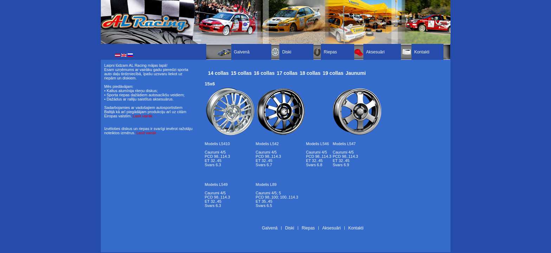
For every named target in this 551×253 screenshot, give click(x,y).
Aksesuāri (375, 52)
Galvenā (242, 52)
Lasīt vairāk (143, 116)
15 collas (241, 73)
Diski (286, 52)
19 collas (333, 73)
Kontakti (421, 52)
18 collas (310, 73)
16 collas (264, 73)
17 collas (287, 73)
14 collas (218, 73)
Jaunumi (355, 73)
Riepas (330, 52)
